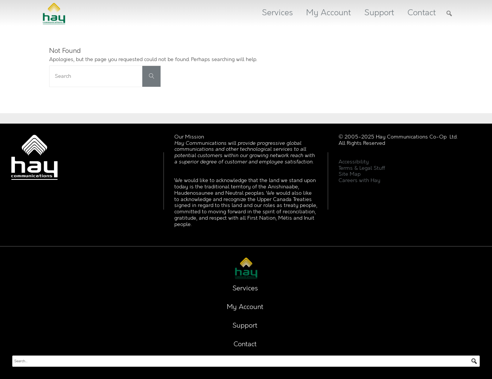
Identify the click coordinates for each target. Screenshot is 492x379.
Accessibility (354, 162)
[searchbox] (246, 361)
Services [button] (277, 13)
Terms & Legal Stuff (362, 168)
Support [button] (379, 13)
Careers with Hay (359, 180)
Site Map (350, 174)
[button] (449, 13)
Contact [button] (421, 13)
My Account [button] (328, 13)
